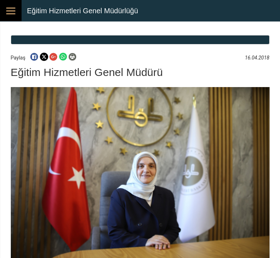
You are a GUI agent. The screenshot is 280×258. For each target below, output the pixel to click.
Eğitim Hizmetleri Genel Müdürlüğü (82, 11)
